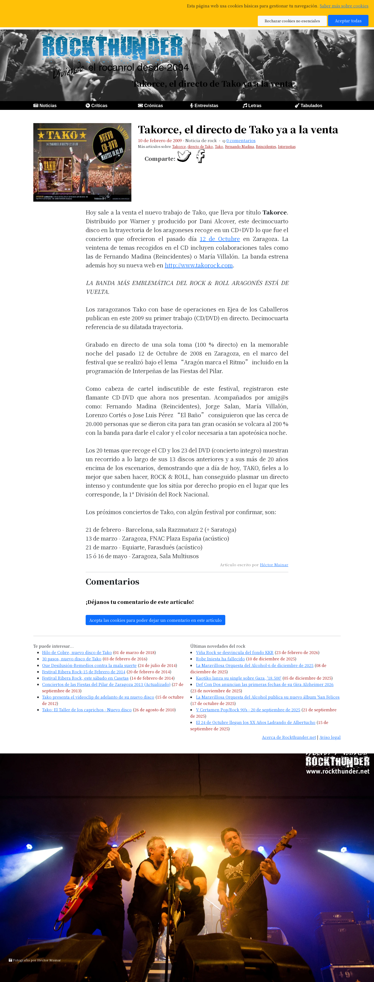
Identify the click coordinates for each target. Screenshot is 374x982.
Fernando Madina (239, 146)
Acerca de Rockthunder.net (289, 737)
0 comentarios (241, 140)
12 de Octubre (220, 239)
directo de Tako (200, 146)
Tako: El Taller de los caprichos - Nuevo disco (87, 709)
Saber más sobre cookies (344, 6)
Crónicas (153, 105)
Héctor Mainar (274, 564)
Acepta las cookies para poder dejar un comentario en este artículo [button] (155, 620)
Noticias (47, 105)
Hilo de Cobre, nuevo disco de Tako (77, 652)
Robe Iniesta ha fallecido (220, 658)
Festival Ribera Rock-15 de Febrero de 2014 (83, 671)
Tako (219, 146)
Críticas (99, 105)
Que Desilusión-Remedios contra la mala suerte (89, 665)
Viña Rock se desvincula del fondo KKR (234, 652)
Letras (254, 105)
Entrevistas (206, 105)
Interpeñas (287, 146)
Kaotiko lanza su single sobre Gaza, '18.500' (238, 678)
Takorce (179, 146)
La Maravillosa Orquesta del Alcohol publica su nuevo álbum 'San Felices (268, 697)
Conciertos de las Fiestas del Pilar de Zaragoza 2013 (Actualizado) (106, 684)
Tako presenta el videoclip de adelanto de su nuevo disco (98, 697)
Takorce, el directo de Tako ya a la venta (238, 129)
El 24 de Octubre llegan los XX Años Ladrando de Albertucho (255, 722)
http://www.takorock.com (199, 265)
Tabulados (311, 105)
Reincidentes (266, 146)
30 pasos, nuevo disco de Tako (71, 658)
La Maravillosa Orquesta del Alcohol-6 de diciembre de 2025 (254, 665)
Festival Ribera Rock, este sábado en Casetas (85, 678)
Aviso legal (330, 737)
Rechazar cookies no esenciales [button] (292, 20)
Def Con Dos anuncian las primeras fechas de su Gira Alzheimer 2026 (265, 684)
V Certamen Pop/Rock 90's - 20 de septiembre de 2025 (248, 709)
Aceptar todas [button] (348, 20)
